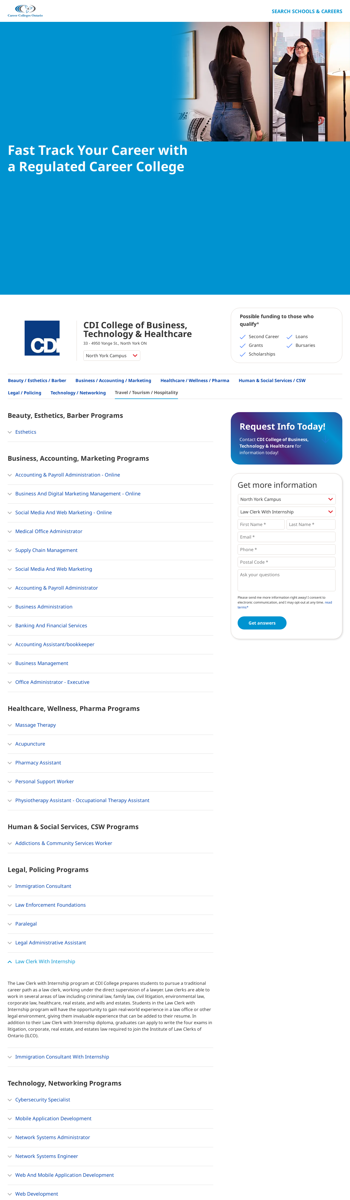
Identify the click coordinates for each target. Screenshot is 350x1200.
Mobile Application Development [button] (50, 918)
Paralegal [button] (22, 723)
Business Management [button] (38, 463)
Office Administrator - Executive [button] (48, 482)
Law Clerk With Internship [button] (41, 761)
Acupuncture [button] (26, 543)
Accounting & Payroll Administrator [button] (53, 387)
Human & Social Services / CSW (272, 180)
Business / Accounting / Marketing (113, 180)
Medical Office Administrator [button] (45, 331)
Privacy (85, 1184)
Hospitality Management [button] (40, 1112)
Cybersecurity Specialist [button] (39, 899)
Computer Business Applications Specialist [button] (61, 1050)
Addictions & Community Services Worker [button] (60, 643)
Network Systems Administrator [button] (49, 937)
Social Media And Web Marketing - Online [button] (60, 312)
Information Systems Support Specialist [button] (57, 1012)
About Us (35, 1184)
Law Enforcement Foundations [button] (47, 705)
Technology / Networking (78, 192)
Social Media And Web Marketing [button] (50, 369)
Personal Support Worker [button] (41, 581)
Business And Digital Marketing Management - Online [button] (74, 293)
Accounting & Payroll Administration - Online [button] (64, 274)
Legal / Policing (24, 192)
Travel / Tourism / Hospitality (146, 192)
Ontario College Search (324, 1182)
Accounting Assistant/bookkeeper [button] (51, 444)
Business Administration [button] (40, 406)
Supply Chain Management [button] (43, 350)
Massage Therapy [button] (32, 525)
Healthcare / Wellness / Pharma (195, 180)
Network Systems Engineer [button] (43, 956)
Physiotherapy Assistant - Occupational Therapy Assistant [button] (79, 600)
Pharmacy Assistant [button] (34, 562)
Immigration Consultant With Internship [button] (58, 856)
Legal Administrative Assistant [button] (47, 742)
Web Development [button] (33, 993)
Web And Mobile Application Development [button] (61, 975)
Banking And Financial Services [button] (47, 425)
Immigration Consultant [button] (39, 686)
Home (14, 1184)
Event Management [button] (34, 1093)
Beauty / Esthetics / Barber (37, 180)
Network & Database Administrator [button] (52, 1031)
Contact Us (61, 1184)
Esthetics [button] (22, 232)
